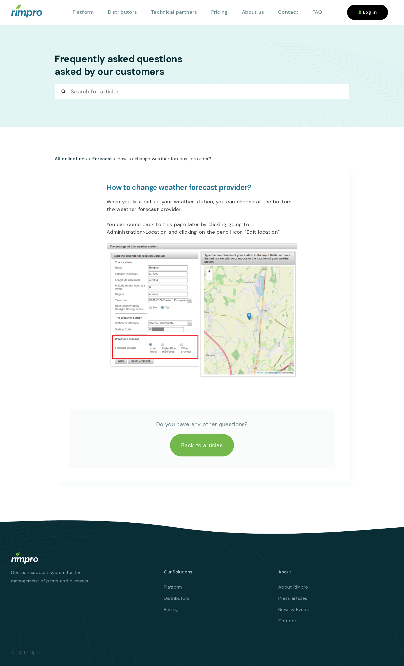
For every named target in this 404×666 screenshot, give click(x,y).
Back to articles (202, 445)
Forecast (102, 159)
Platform (83, 12)
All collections (71, 159)
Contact (288, 12)
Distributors (122, 12)
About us (253, 12)
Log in (367, 12)
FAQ (317, 12)
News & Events (294, 609)
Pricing (219, 12)
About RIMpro (293, 587)
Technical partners (174, 12)
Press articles (292, 598)
